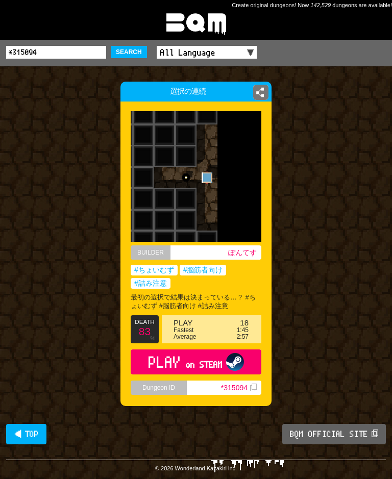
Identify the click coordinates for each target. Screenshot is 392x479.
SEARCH (129, 52)
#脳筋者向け (203, 270)
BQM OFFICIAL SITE (334, 434)
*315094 (239, 388)
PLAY (196, 362)
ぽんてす (242, 252)
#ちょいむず (154, 270)
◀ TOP (26, 434)
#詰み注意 (150, 283)
